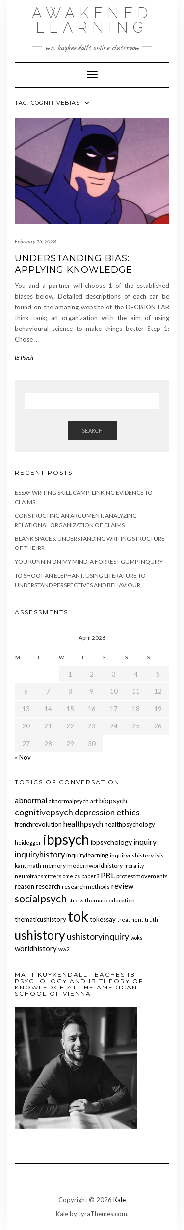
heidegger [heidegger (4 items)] (28, 842)
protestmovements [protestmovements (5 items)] (142, 875)
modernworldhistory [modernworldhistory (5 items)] (95, 865)
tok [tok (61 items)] (78, 915)
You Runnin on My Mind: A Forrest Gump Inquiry (89, 561)
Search (92, 430)
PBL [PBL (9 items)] (108, 874)
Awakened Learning (92, 20)
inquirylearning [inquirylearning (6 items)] (87, 855)
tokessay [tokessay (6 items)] (103, 919)
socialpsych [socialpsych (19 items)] (41, 898)
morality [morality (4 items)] (134, 865)
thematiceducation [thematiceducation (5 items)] (110, 900)
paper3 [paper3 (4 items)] (90, 876)
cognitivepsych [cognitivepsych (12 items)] (44, 812)
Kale (119, 1200)
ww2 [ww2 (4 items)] (63, 949)
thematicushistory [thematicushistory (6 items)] (40, 919)
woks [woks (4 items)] (136, 937)
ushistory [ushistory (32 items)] (40, 935)
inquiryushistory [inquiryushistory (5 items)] (132, 855)
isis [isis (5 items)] (159, 855)
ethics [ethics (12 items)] (128, 812)
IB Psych (24, 357)
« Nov (23, 757)
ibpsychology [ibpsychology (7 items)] (111, 842)
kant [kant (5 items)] (20, 865)
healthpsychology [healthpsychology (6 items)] (130, 824)
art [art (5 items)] (94, 801)
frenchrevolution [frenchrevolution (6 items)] (38, 824)
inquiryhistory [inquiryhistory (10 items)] (40, 854)
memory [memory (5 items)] (54, 865)
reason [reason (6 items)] (24, 886)
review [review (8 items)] (122, 885)
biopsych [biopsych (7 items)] (113, 800)
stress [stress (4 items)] (75, 900)
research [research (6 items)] (48, 886)
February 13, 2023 (35, 241)
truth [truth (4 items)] (151, 919)
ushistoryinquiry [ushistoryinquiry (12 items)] (98, 936)
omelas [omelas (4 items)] (71, 876)
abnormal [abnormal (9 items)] (31, 800)
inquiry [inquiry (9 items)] (145, 841)
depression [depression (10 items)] (95, 812)
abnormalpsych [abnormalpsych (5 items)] (69, 801)
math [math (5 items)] (34, 865)
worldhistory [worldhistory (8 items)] (36, 948)
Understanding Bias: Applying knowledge (73, 264)
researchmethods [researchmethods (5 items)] (86, 886)
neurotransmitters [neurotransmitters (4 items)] (38, 876)
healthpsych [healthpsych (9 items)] (83, 823)
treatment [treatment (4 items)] (130, 919)
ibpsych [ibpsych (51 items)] (66, 839)
